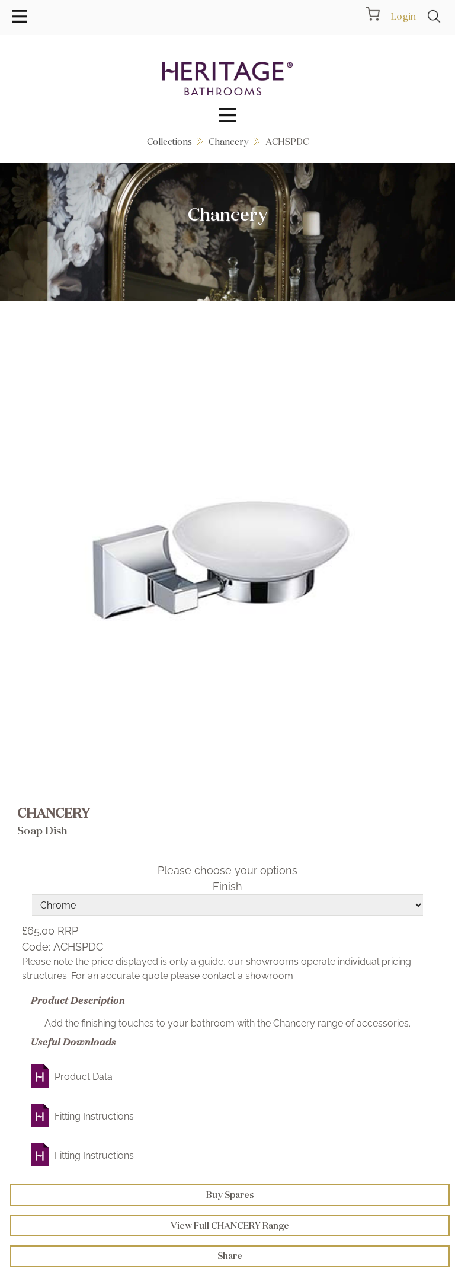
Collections (169, 141)
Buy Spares (230, 1194)
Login (403, 16)
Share (229, 1255)
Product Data (84, 1076)
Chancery (229, 141)
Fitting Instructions (94, 1116)
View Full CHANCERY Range (230, 1225)
